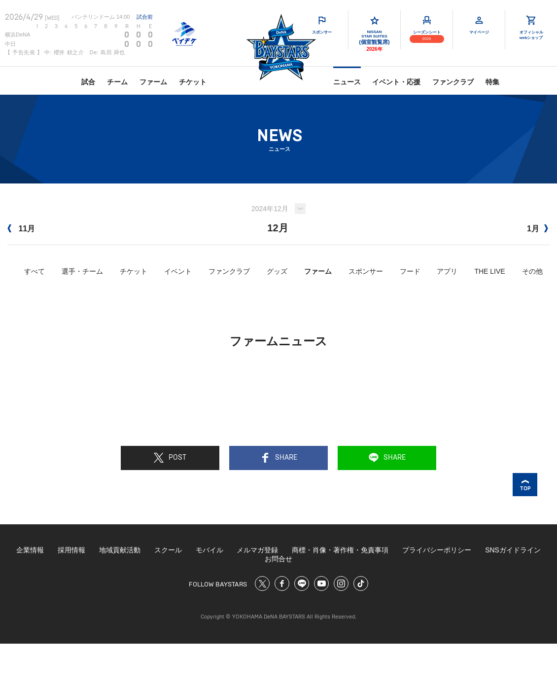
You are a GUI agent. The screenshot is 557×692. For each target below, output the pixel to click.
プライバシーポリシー (436, 550)
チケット (193, 82)
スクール (168, 550)
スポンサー (365, 271)
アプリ (447, 271)
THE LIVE (489, 271)
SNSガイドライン (513, 550)
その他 (532, 271)
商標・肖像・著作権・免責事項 (340, 550)
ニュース (347, 82)
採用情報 (71, 550)
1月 (537, 228)
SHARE (278, 458)
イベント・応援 (396, 82)
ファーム (153, 82)
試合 (88, 82)
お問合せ (278, 559)
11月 (21, 228)
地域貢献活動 (119, 550)
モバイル (209, 550)
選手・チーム (82, 271)
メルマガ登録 (257, 550)
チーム (117, 82)
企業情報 (30, 550)
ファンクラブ (453, 82)
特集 (492, 82)
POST (170, 458)
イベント (178, 271)
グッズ (277, 271)
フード (410, 271)
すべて (34, 271)
